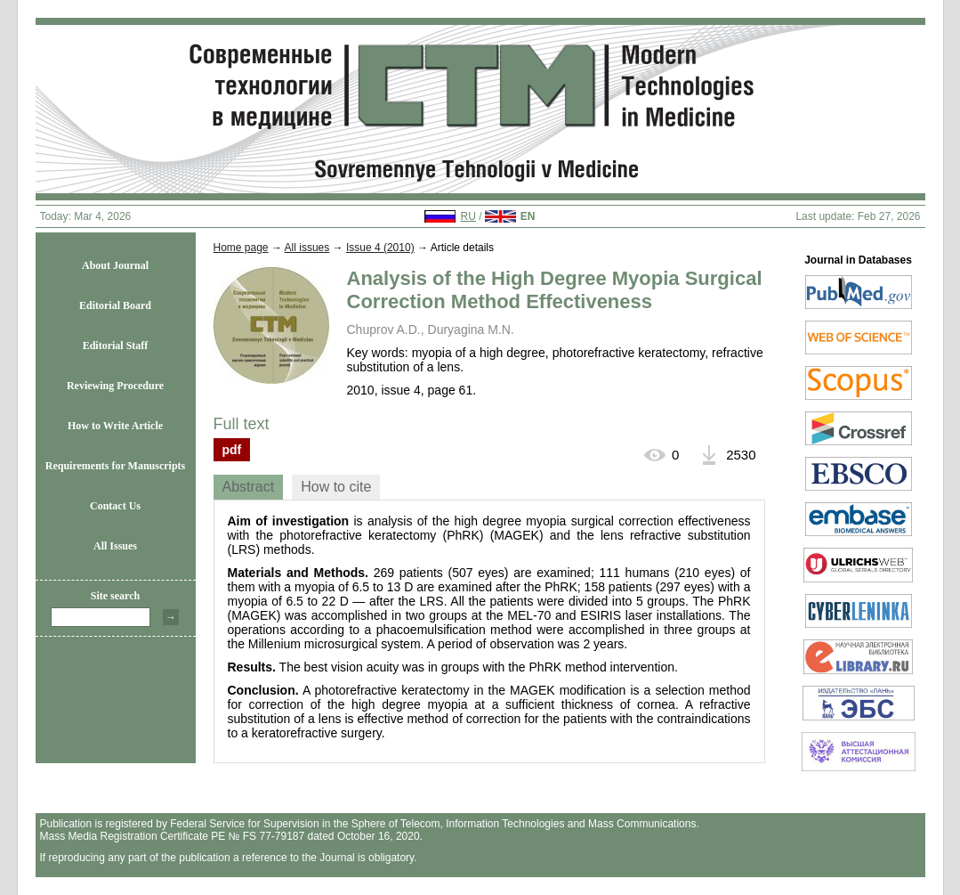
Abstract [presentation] (248, 486)
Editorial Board (115, 305)
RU (467, 216)
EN (528, 216)
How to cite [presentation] (336, 486)
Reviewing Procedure (115, 385)
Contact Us (115, 506)
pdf (232, 450)
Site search (115, 596)
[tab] (249, 487)
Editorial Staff (116, 345)
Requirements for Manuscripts (115, 466)
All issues (307, 247)
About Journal (115, 265)
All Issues (115, 546)
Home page (241, 247)
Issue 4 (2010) (380, 247)
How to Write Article (115, 425)
